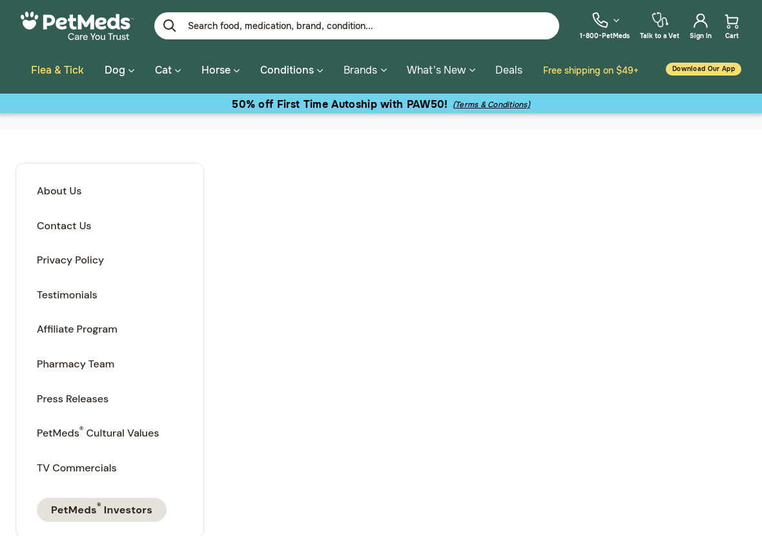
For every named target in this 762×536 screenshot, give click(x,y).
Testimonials (67, 293)
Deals (508, 70)
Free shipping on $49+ (591, 70)
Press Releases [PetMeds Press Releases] (72, 397)
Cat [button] (168, 70)
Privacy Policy (70, 258)
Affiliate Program (77, 327)
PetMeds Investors (101, 506)
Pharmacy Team (75, 362)
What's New (441, 70)
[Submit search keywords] (169, 26)
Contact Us (64, 224)
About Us (59, 189)
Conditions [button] (291, 70)
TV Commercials (77, 466)
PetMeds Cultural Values (98, 430)
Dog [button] (119, 70)
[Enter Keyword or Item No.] (356, 25)
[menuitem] (605, 25)
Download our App (703, 69)
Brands (365, 70)
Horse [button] (220, 70)
